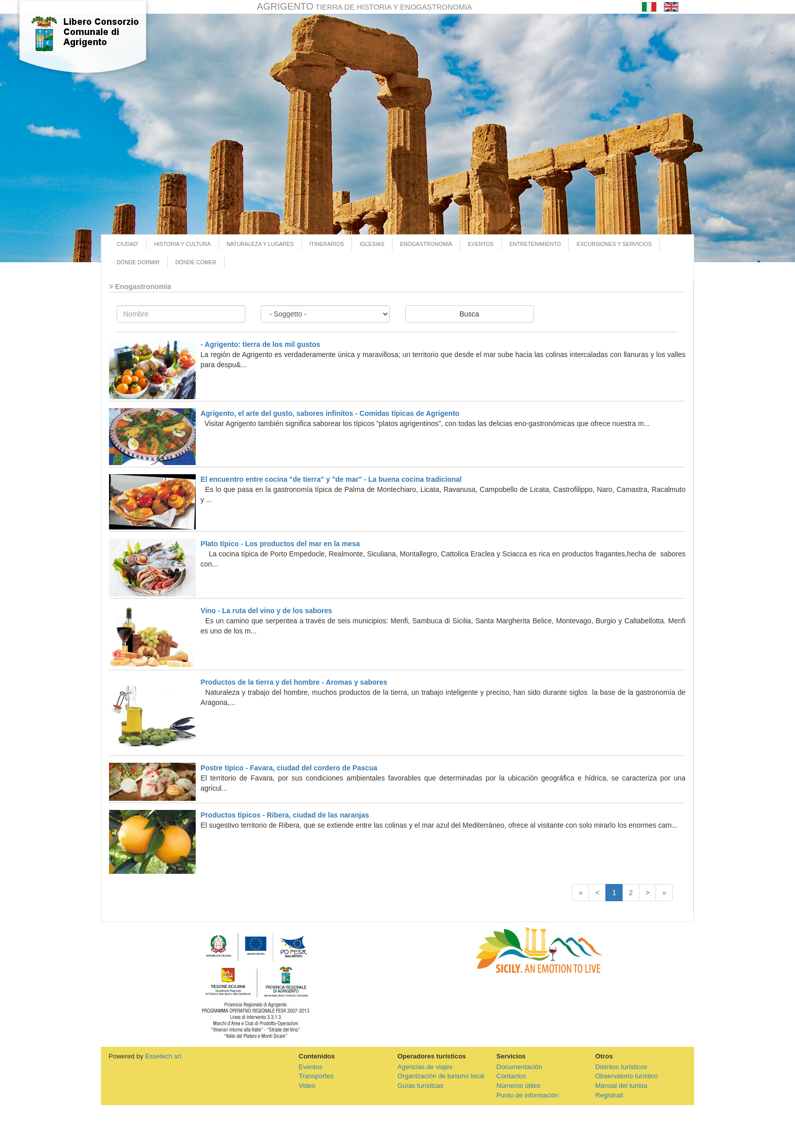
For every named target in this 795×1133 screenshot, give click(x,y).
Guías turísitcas (420, 1085)
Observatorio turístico (626, 1076)
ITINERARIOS (326, 244)
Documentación (519, 1067)
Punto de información (527, 1095)
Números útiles (518, 1085)
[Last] (664, 892)
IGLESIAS (371, 244)
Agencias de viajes (424, 1067)
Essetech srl (163, 1056)
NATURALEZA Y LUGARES (260, 244)
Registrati (609, 1095)
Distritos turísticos (621, 1067)
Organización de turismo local (440, 1076)
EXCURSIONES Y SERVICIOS (614, 244)
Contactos (511, 1076)
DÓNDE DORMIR (138, 262)
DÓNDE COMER (195, 262)
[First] (580, 892)
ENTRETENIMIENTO (535, 244)
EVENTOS (481, 244)
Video (307, 1085)
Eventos (310, 1067)
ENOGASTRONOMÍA (426, 244)
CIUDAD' (127, 244)
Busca (469, 314)
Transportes (316, 1076)
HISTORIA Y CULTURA (182, 244)
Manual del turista (621, 1085)
